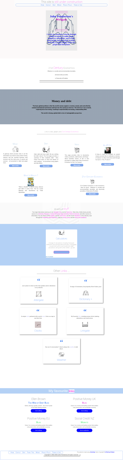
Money (59, 5)
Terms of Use (78, 5)
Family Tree (30, 452)
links (79, 316)
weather (72, 347)
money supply (64, 106)
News (77, 144)
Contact (48, 5)
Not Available (49, 256)
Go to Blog (38, 411)
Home (42, 5)
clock (28, 316)
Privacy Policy (67, 5)
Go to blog (84, 411)
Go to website (84, 430)
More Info (15, 166)
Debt (54, 5)
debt (85, 109)
